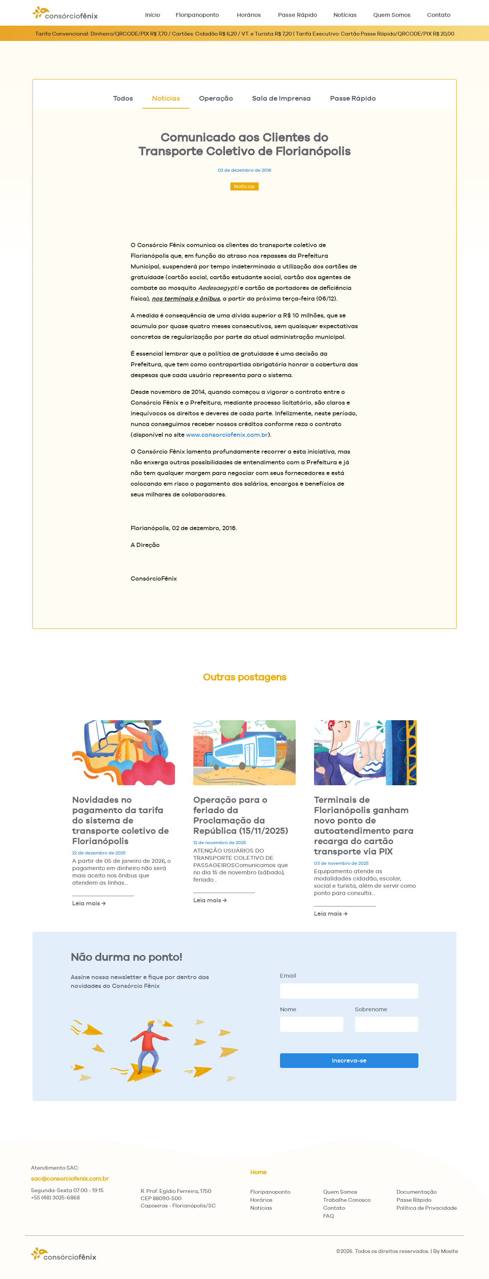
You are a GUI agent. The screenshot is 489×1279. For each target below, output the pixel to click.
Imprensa (281, 98)
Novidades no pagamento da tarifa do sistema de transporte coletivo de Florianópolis (120, 820)
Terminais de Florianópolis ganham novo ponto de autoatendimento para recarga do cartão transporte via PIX (364, 825)
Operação (216, 98)
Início (152, 14)
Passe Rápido (297, 14)
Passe (353, 98)
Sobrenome (371, 1009)
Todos (123, 98)
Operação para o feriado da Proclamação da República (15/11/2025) (240, 815)
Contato (438, 14)
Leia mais (89, 903)
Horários (249, 14)
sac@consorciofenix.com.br (69, 1178)
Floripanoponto (197, 14)
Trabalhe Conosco (347, 1200)
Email (288, 975)
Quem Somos (392, 14)
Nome (288, 1009)
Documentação (417, 1192)
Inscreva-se (349, 1060)
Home (258, 1172)
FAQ (328, 1216)
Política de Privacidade (427, 1208)
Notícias (345, 14)
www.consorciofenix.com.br (227, 434)
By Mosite (445, 1251)
